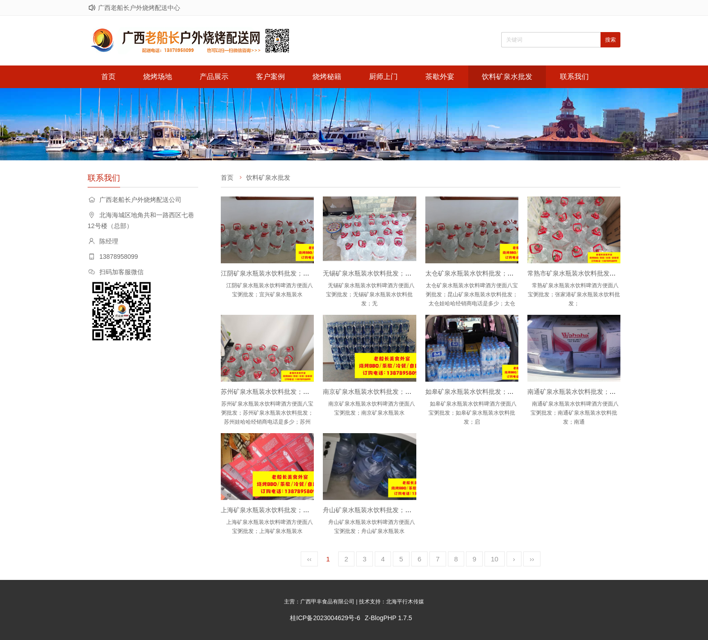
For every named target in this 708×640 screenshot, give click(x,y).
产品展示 (214, 76)
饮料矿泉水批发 (507, 76)
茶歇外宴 (439, 76)
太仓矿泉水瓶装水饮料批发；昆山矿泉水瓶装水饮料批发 (504, 273)
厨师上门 (383, 76)
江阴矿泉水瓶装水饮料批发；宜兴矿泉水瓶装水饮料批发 (300, 273)
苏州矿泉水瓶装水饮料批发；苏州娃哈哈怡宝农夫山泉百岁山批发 (312, 391)
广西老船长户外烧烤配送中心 (139, 7)
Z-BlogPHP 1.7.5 (388, 617)
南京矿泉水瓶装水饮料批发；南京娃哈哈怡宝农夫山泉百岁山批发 (414, 391)
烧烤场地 (157, 76)
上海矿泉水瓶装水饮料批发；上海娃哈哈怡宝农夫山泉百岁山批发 (312, 510)
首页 (108, 76)
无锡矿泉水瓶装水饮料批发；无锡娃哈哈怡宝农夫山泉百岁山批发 (414, 273)
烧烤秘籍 (326, 76)
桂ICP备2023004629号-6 (325, 617)
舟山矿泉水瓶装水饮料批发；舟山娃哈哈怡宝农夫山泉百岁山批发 (414, 510)
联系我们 (574, 76)
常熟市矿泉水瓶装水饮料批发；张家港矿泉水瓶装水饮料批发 (612, 273)
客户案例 (270, 76)
